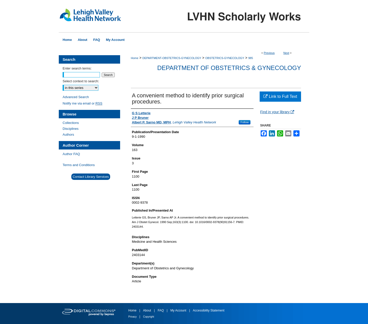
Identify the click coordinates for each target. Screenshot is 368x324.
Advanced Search (76, 97)
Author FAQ (71, 154)
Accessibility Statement (208, 310)
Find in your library (277, 112)
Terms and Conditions (79, 165)
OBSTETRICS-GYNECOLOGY (224, 58)
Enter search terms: (77, 68)
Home (134, 58)
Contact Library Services (91, 177)
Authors (68, 134)
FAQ (161, 310)
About (147, 310)
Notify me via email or (82, 103)
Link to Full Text (280, 96)
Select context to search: (81, 81)
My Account (178, 310)
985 (250, 58)
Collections (71, 123)
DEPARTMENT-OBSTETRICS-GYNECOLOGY (171, 58)
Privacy (132, 316)
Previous (269, 52)
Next (286, 52)
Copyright (148, 316)
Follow (244, 122)
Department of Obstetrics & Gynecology (229, 67)
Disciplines (70, 129)
